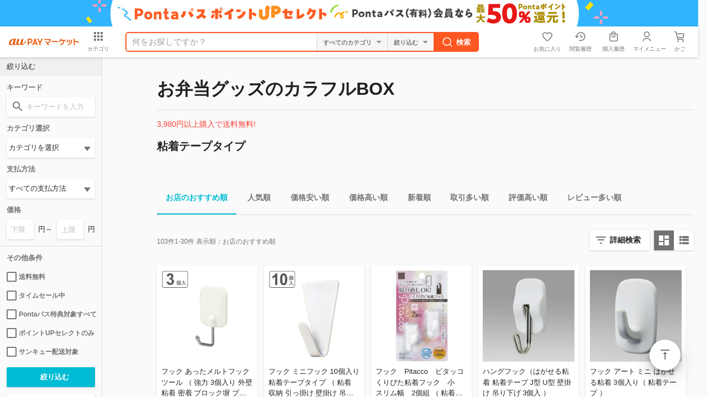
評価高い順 (523, 199)
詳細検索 (625, 239)
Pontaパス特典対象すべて (51, 314)
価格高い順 (364, 199)
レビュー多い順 (589, 199)
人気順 (255, 199)
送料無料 (26, 277)
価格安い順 (305, 199)
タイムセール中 (36, 296)
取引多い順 (465, 199)
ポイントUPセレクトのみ (50, 333)
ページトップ (665, 355)
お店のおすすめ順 (192, 199)
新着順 (415, 199)
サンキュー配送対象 (42, 352)
